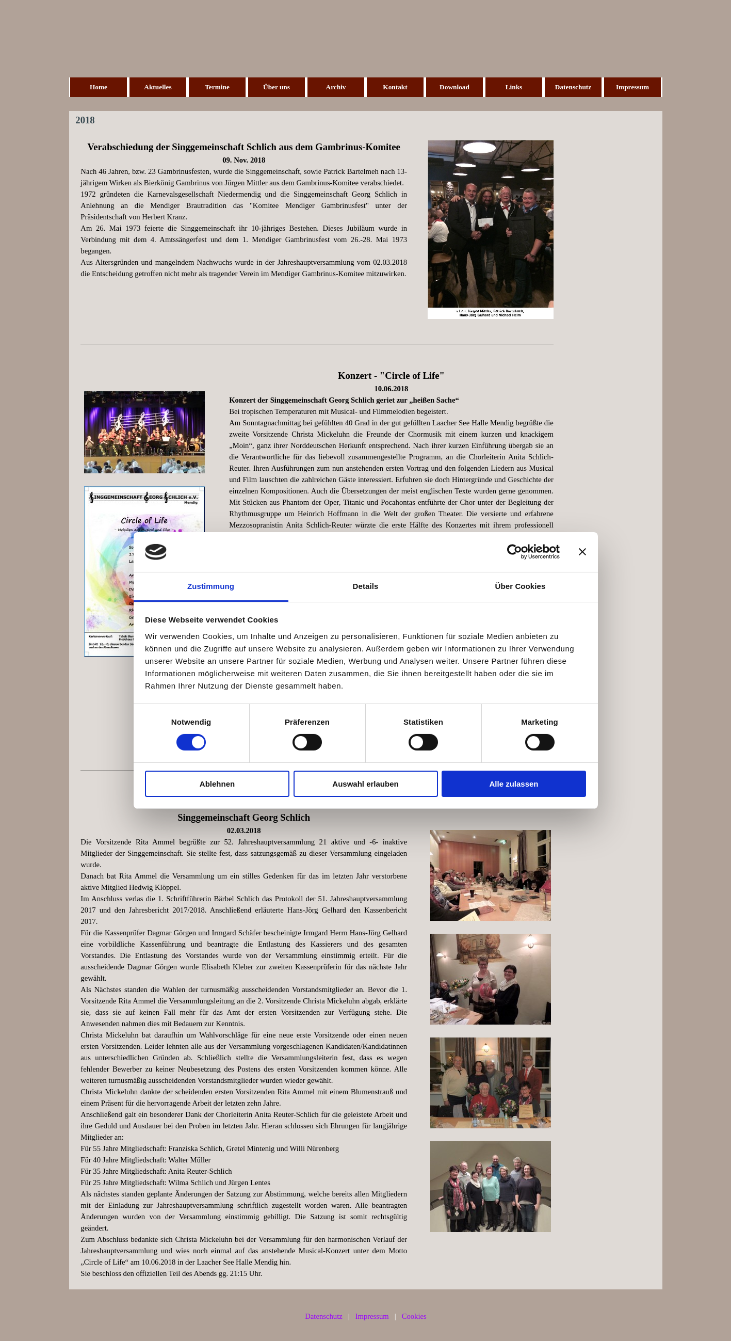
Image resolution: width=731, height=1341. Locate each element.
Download (454, 87)
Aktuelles (157, 87)
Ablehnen (217, 783)
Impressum (632, 87)
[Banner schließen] (582, 551)
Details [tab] (366, 586)
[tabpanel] (243, 209)
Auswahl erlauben (365, 783)
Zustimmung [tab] (210, 586)
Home (98, 87)
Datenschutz (573, 87)
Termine (217, 87)
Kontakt (395, 87)
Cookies (414, 1316)
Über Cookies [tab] (520, 586)
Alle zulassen (513, 783)
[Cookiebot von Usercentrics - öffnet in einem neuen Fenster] (514, 552)
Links (514, 87)
